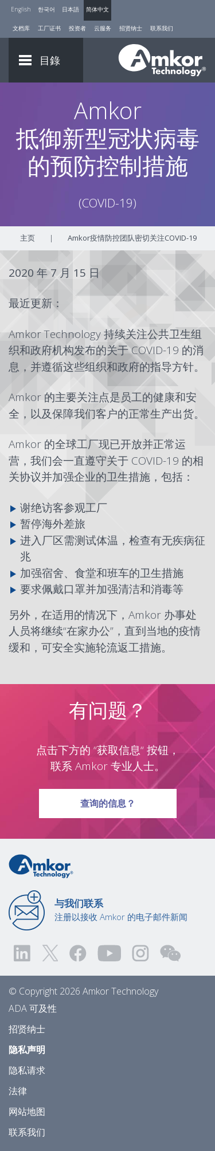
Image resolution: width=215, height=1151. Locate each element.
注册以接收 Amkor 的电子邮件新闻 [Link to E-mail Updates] (120, 910)
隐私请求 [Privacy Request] (27, 1070)
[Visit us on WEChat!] (170, 953)
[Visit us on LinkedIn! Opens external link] (23, 953)
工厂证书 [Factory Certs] (49, 28)
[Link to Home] (41, 865)
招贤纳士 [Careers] (130, 28)
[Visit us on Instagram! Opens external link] (140, 953)
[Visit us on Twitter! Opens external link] (50, 953)
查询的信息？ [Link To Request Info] (107, 799)
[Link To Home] (162, 60)
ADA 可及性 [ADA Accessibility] (33, 1008)
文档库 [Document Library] (21, 28)
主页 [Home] (27, 238)
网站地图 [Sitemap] (27, 1111)
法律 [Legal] (18, 1091)
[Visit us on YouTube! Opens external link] (109, 953)
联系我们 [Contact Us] (161, 28)
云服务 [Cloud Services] (102, 28)
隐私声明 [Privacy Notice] (27, 1049)
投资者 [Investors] (77, 28)
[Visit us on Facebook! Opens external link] (77, 953)
